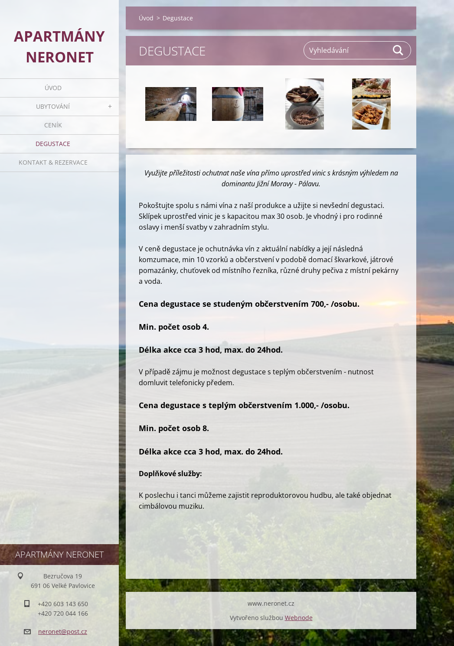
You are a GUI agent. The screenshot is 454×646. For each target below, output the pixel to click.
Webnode (299, 618)
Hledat (398, 50)
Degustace (53, 144)
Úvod (53, 88)
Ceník (53, 125)
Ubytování (53, 106)
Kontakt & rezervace (53, 162)
